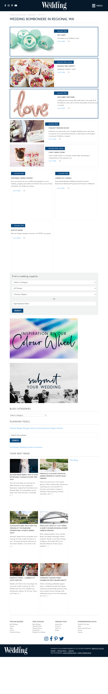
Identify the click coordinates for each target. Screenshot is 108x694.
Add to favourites (69, 41)
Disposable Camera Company (22, 178)
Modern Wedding (15, 650)
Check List (58, 628)
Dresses (12, 626)
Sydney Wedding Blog (84, 653)
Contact (80, 630)
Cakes (11, 628)
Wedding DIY (35, 630)
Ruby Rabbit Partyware (65, 97)
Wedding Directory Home (18, 15)
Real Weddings (14, 624)
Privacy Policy (61, 651)
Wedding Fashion (37, 626)
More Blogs (74, 460)
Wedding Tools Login (83, 624)
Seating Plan (58, 624)
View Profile (61, 41)
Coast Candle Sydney (57, 152)
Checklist (13, 428)
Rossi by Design (17, 230)
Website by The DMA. (98, 648)
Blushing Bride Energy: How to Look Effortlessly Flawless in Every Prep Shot (24, 477)
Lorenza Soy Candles (63, 178)
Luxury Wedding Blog (69, 653)
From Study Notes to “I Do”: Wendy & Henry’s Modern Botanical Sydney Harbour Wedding (54, 528)
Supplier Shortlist (56, 428)
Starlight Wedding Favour (59, 128)
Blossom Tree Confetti (66, 66)
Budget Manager (23, 428)
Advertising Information (84, 628)
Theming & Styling (15, 632)
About (79, 626)
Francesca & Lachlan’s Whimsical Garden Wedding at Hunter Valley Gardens (53, 476)
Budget (57, 630)
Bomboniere (31, 15)
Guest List (34, 428)
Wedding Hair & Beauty (38, 632)
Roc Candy (61, 35)
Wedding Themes (37, 628)
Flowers (12, 630)
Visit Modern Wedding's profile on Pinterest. (26, 447)
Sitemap (80, 632)
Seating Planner (44, 428)
